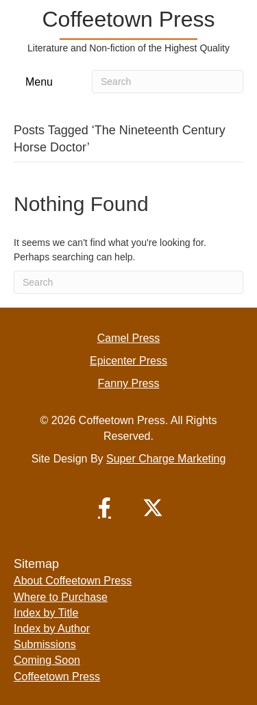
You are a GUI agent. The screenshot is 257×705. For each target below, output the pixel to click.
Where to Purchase (61, 597)
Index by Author (52, 628)
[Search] (167, 81)
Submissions (45, 644)
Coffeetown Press (57, 676)
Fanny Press (129, 383)
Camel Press (128, 338)
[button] (104, 507)
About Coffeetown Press (73, 580)
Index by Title (46, 613)
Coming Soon (47, 660)
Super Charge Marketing (165, 459)
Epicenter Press (128, 361)
